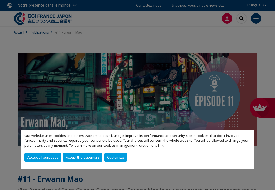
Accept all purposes (42, 157)
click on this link (151, 145)
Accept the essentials (83, 157)
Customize (115, 157)
